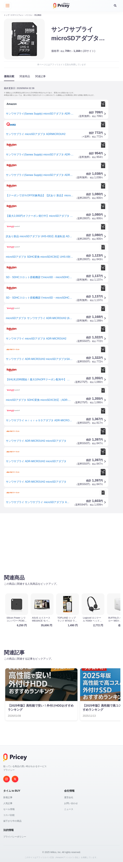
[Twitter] (15, 778)
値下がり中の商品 (12, 820)
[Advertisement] (61, 540)
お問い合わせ (71, 802)
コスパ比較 (9, 814)
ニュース (68, 808)
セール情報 (9, 808)
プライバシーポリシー (14, 836)
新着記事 (7, 796)
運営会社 (68, 796)
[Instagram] (6, 778)
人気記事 (7, 802)
